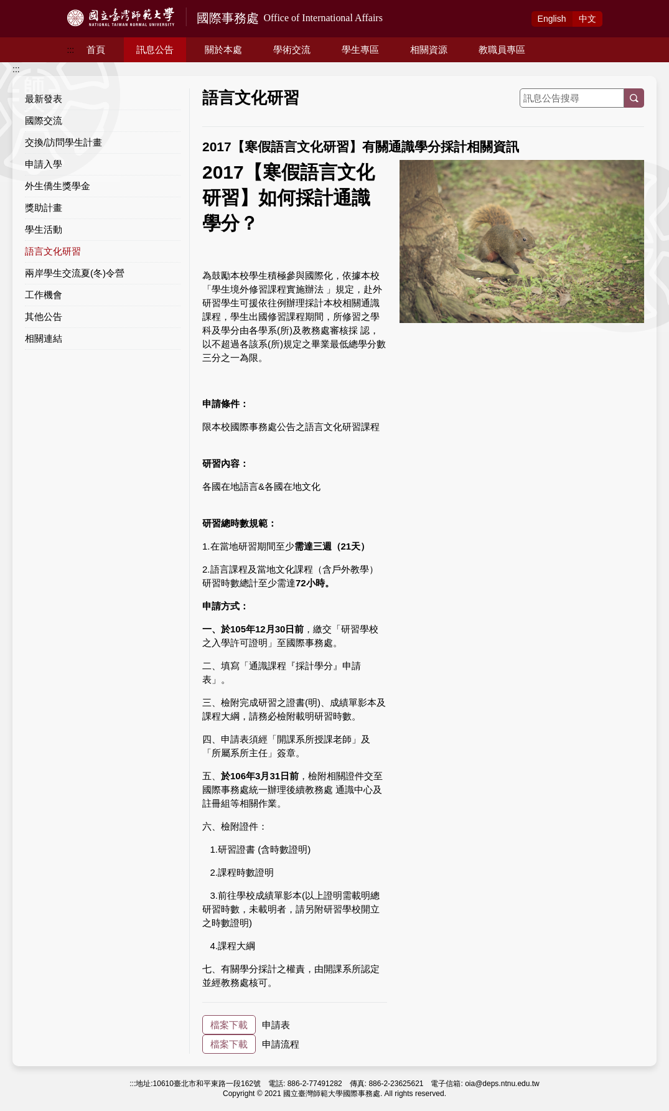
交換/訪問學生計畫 (63, 142)
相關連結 (43, 338)
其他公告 (43, 316)
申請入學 (43, 164)
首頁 (96, 49)
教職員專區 (502, 49)
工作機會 (43, 294)
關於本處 (223, 49)
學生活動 (43, 229)
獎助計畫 (43, 207)
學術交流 (292, 49)
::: (71, 50)
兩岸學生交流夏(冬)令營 (74, 273)
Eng (552, 19)
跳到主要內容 (26, 7)
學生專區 (360, 49)
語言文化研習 (53, 251)
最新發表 (43, 98)
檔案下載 (229, 1025)
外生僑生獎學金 (57, 185)
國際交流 (43, 120)
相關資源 (428, 49)
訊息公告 (155, 49)
